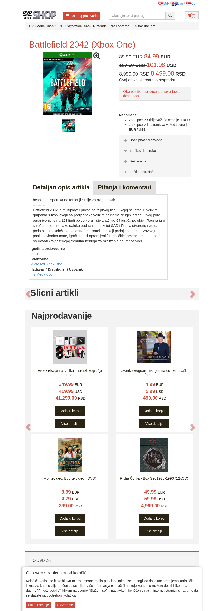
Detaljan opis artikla (61, 187)
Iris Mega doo (41, 274)
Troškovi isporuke (139, 151)
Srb (163, 3)
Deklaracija (134, 161)
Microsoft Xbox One (46, 264)
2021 (34, 254)
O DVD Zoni (43, 561)
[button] (28, 294)
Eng (177, 3)
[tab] (155, 140)
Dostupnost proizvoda (142, 140)
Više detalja (70, 424)
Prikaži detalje (38, 605)
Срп (191, 3)
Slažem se (65, 605)
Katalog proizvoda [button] (82, 16)
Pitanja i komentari (124, 187)
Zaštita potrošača (139, 172)
